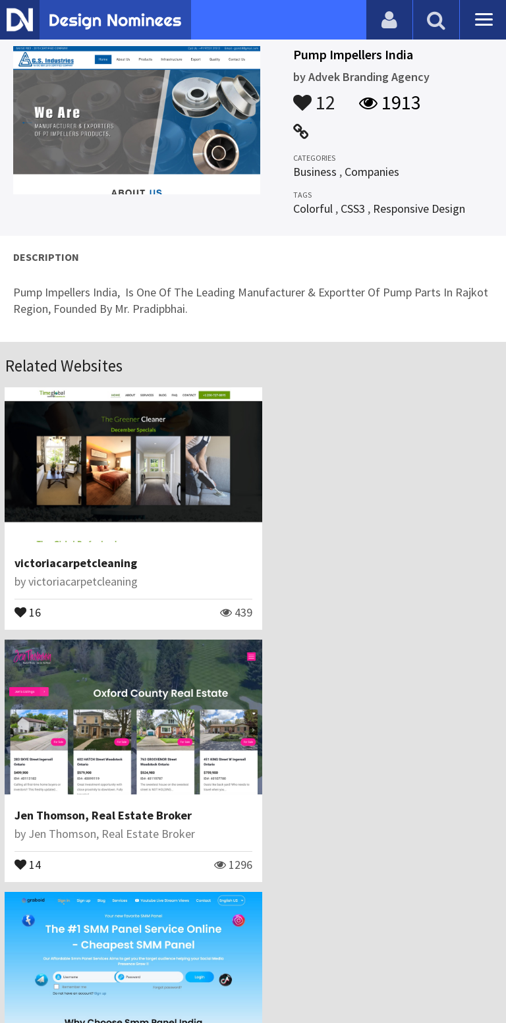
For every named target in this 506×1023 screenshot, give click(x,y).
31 (28, 845)
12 (314, 96)
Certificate (141, 960)
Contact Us (77, 960)
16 (28, 602)
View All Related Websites (253, 903)
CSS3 (353, 208)
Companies (372, 171)
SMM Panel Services (66, 797)
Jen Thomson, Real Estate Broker (356, 554)
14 (281, 602)
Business (315, 171)
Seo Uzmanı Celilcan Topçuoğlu (106, 815)
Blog (28, 960)
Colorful (313, 208)
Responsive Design (419, 208)
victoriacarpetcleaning (76, 554)
